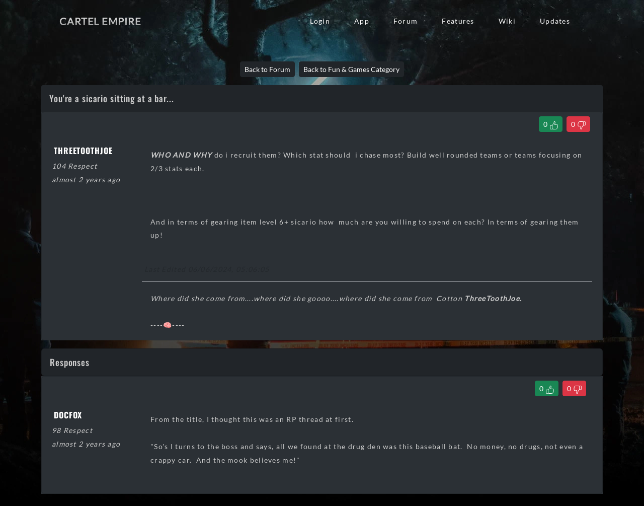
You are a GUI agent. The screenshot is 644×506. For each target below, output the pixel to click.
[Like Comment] (546, 388)
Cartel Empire (100, 21)
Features (458, 21)
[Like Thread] (550, 124)
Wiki (507, 21)
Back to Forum (267, 69)
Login (320, 21)
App (361, 21)
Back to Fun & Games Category (351, 69)
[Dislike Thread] (578, 124)
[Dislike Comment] (574, 388)
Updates (555, 21)
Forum (405, 21)
